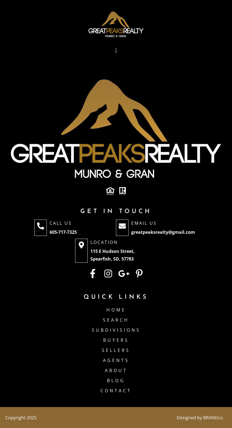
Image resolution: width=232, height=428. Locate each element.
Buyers (116, 340)
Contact (116, 390)
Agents (116, 360)
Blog (116, 380)
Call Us (61, 223)
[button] (115, 50)
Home (116, 310)
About (116, 370)
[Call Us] (40, 228)
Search (116, 320)
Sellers (116, 350)
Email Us (144, 223)
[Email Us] (122, 228)
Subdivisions (116, 330)
